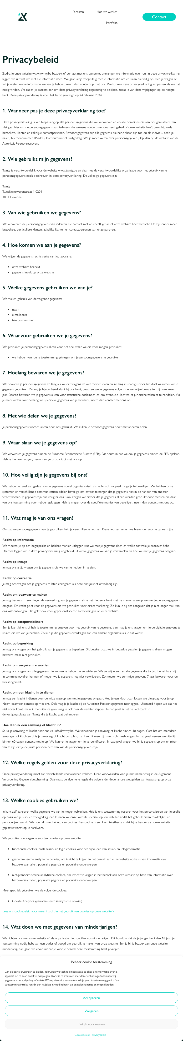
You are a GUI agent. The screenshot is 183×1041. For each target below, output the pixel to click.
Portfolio (111, 22)
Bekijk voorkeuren (91, 1024)
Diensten (78, 11)
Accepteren (91, 998)
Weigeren (92, 1011)
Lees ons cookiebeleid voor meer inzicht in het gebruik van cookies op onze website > (58, 911)
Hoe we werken (107, 11)
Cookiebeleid (82, 1034)
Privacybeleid (99, 1034)
